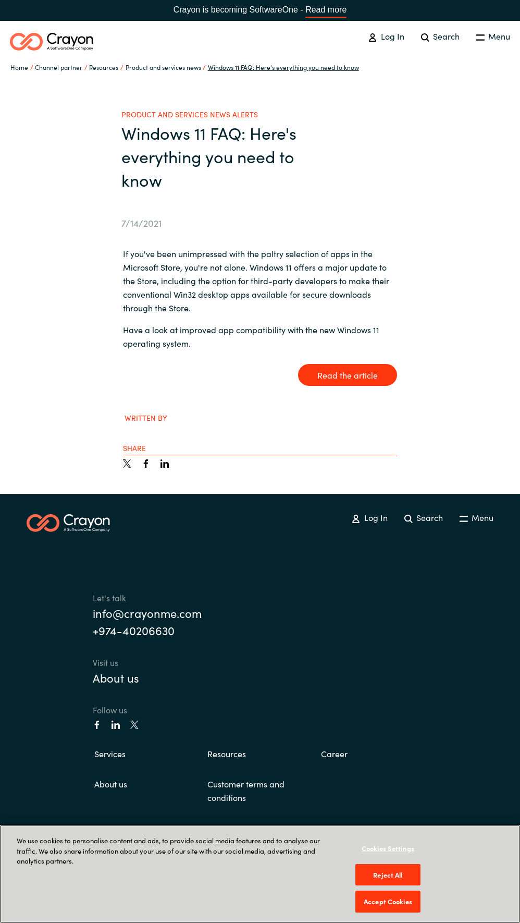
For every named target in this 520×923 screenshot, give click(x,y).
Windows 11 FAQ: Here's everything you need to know (283, 67)
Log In (386, 36)
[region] (260, 874)
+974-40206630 (134, 630)
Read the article (347, 375)
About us (116, 678)
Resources (226, 753)
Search (440, 36)
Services (110, 753)
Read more (325, 9)
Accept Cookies (388, 901)
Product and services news (163, 67)
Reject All (387, 875)
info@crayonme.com (147, 613)
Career (334, 753)
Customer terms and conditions (245, 790)
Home (19, 67)
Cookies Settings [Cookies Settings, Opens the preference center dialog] (388, 848)
